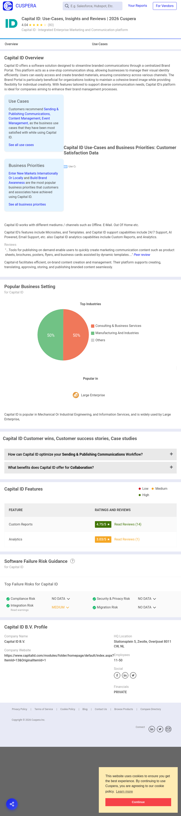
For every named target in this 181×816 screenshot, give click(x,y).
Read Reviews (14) (127, 537)
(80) (51, 25)
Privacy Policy (19, 722)
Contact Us (101, 722)
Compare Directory (150, 722)
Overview (11, 44)
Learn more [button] (124, 791)
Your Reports (137, 6)
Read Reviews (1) (126, 552)
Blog (85, 722)
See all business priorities (27, 208)
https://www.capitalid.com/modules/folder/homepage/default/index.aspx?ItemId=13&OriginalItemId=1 (59, 671)
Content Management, (25, 118)
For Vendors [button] (165, 6)
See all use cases (21, 145)
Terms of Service (44, 722)
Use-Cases (100, 44)
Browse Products (123, 722)
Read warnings (20, 622)
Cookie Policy (67, 722)
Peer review (142, 268)
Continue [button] (138, 802)
